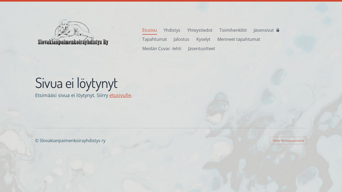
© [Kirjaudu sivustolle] (37, 140)
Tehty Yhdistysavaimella (288, 140)
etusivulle (120, 95)
